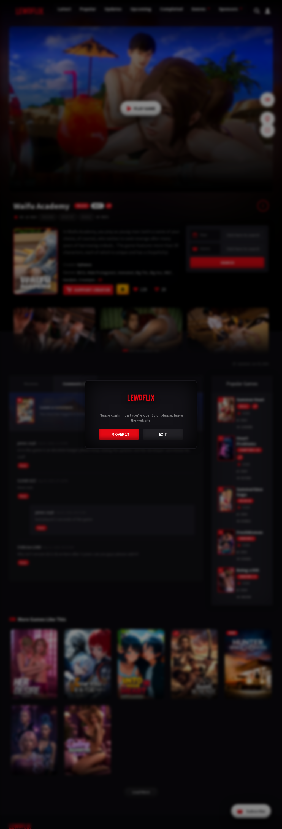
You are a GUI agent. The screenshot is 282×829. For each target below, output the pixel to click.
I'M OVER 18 (119, 433)
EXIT (163, 433)
